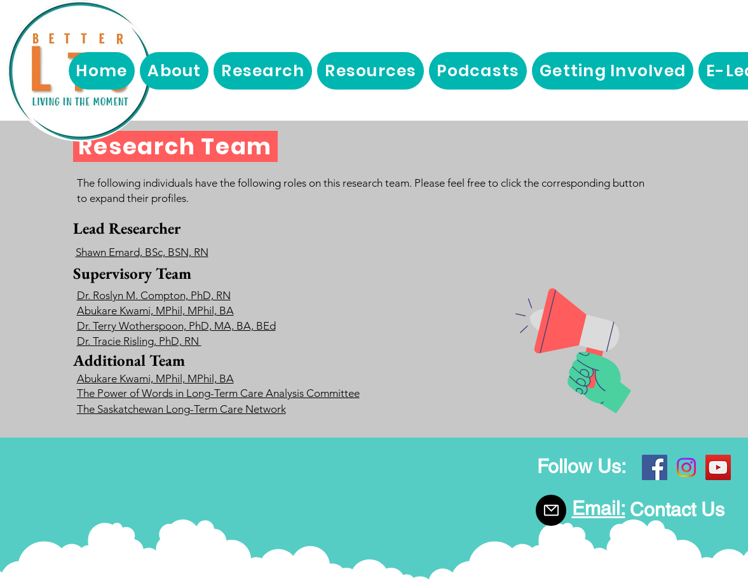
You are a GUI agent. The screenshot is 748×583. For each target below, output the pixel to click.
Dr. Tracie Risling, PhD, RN (139, 341)
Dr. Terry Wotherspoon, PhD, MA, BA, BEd (176, 325)
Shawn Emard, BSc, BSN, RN (142, 252)
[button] (174, 71)
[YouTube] (718, 467)
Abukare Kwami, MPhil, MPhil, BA (155, 310)
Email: (598, 508)
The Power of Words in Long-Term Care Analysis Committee (218, 393)
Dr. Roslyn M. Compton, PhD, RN (154, 295)
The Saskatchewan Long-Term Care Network (181, 409)
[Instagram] (686, 467)
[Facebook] (654, 467)
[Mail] (551, 510)
